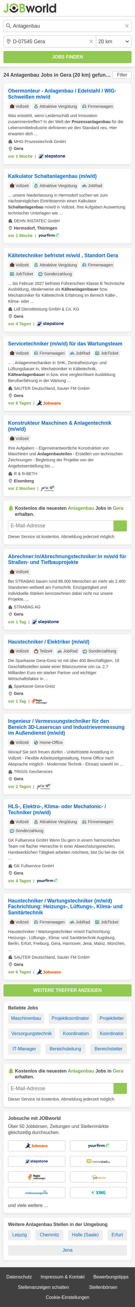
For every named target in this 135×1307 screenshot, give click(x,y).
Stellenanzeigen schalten (43, 1287)
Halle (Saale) (85, 1234)
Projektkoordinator (70, 1018)
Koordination (76, 1033)
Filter (122, 74)
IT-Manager (24, 1048)
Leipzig (19, 1234)
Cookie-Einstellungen (67, 1297)
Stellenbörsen (103, 1287)
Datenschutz (19, 1276)
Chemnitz (49, 1234)
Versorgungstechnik (31, 1033)
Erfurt (117, 1234)
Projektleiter (112, 1018)
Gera (65, 75)
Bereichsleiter (109, 1048)
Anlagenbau (24, 75)
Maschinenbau (26, 1018)
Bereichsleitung (65, 1048)
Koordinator (112, 1033)
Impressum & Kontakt (63, 1276)
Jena (67, 1250)
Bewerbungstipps (111, 1276)
